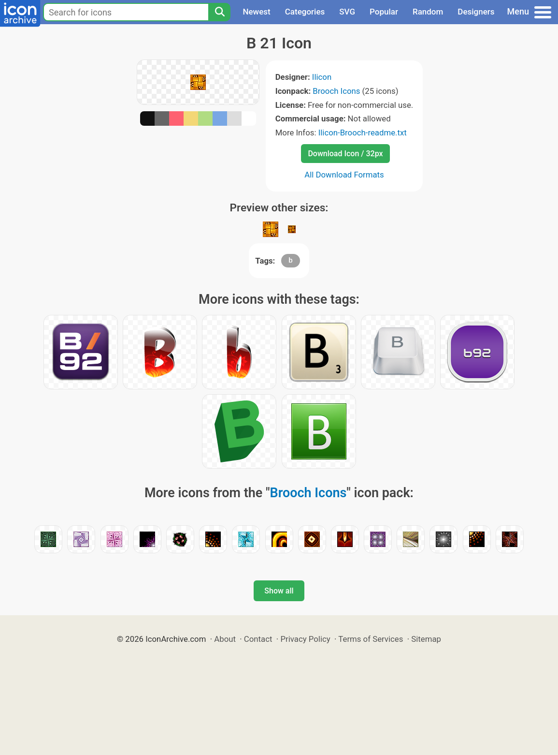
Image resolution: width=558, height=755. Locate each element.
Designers (476, 11)
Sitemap (426, 639)
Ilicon (321, 77)
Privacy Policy (305, 639)
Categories (305, 11)
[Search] (219, 12)
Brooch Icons (336, 91)
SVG (347, 11)
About (225, 639)
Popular (384, 11)
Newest (256, 11)
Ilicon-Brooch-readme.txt (362, 132)
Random (428, 11)
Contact (258, 639)
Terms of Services (370, 639)
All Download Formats (344, 174)
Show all (278, 590)
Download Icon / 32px (345, 153)
